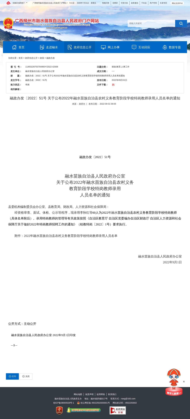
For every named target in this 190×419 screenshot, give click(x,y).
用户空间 (153, 3)
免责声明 (89, 394)
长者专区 (163, 3)
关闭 (26, 376)
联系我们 (112, 394)
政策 (42, 58)
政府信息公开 (31, 58)
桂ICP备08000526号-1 (63, 403)
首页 (21, 58)
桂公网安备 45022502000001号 (93, 403)
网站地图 (78, 394)
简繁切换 (124, 3)
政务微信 (134, 3)
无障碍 (115, 3)
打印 (12, 376)
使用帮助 (101, 394)
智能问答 (105, 3)
